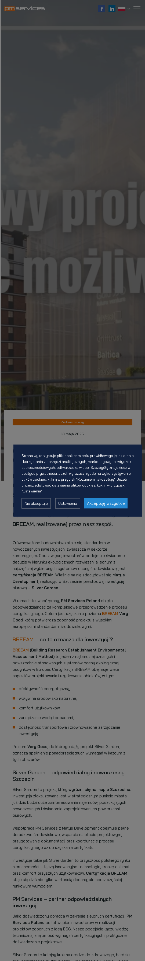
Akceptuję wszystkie (106, 503)
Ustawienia (67, 503)
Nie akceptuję (36, 503)
